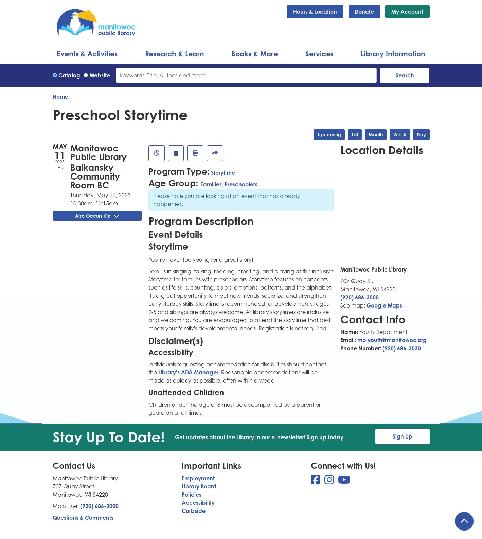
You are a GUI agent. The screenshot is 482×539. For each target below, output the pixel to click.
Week (399, 134)
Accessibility (198, 502)
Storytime (223, 172)
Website (100, 75)
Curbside (194, 510)
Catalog (69, 75)
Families (211, 184)
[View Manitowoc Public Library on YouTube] (344, 481)
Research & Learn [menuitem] (174, 53)
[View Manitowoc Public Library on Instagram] (329, 481)
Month (376, 134)
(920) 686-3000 (359, 297)
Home (60, 96)
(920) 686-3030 (401, 348)
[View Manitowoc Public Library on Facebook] (316, 481)
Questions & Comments (83, 517)
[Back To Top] (464, 521)
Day (421, 134)
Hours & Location (315, 11)
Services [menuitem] (319, 53)
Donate (364, 11)
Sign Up (402, 436)
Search (405, 75)
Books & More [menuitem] (254, 53)
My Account (407, 11)
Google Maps (384, 305)
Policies (191, 494)
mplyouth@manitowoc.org (392, 340)
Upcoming (329, 134)
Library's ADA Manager (187, 372)
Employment (198, 478)
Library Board (199, 486)
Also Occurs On (97, 216)
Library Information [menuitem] (393, 53)
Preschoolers (241, 184)
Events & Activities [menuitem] (87, 53)
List (355, 134)
